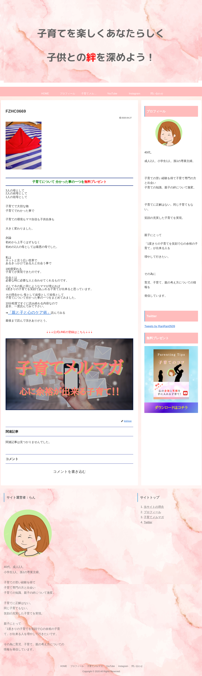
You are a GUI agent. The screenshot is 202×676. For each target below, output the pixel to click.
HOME (63, 666)
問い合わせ (137, 666)
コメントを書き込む (69, 472)
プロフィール (152, 512)
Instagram (123, 666)
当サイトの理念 (154, 506)
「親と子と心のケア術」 (29, 312)
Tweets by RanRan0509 (159, 326)
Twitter (148, 522)
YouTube (110, 666)
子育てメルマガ (154, 517)
